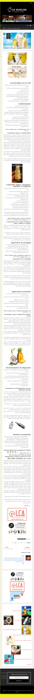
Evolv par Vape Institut (10, 548)
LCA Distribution (3, 677)
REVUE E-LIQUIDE (21, 539)
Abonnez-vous (19, 681)
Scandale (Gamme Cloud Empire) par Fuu (23, 28)
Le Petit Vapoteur (3, 675)
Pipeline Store (4, 678)
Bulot (23, 556)
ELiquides (22, 46)
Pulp (27, 86)
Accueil (26, 46)
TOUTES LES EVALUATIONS (15, 28)
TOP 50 (5, 28)
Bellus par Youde (23, 548)
